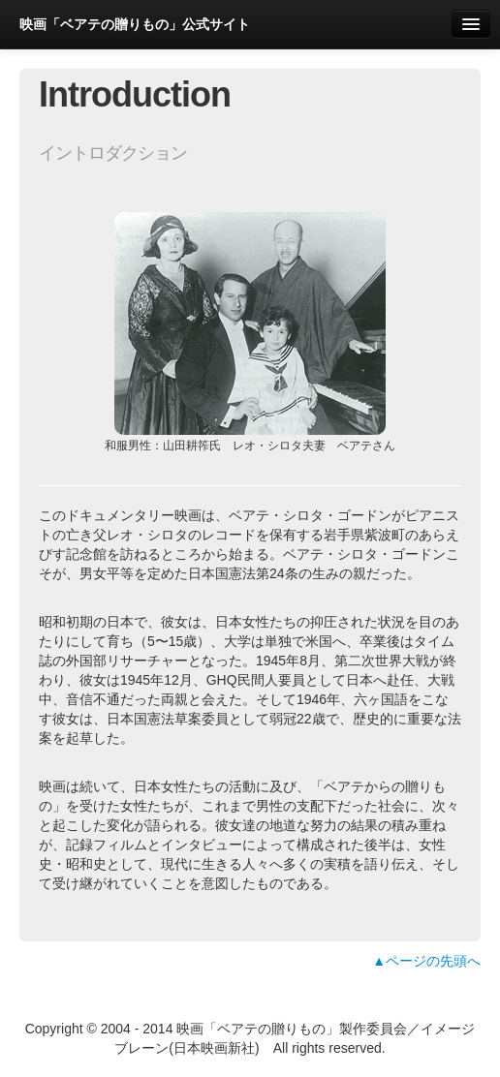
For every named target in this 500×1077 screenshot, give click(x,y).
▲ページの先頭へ (426, 961)
